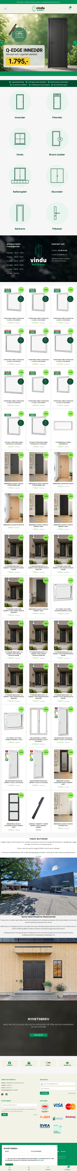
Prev (2, 43)
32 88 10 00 (62, 250)
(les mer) (41, 1160)
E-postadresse (42, 1153)
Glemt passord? (72, 1093)
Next (75, 43)
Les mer (35, 1114)
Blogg (63, 1151)
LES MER (38, 856)
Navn (16, 1153)
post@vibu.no (62, 254)
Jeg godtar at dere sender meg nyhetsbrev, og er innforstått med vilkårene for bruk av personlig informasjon (18, 1110)
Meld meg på (38, 1035)
